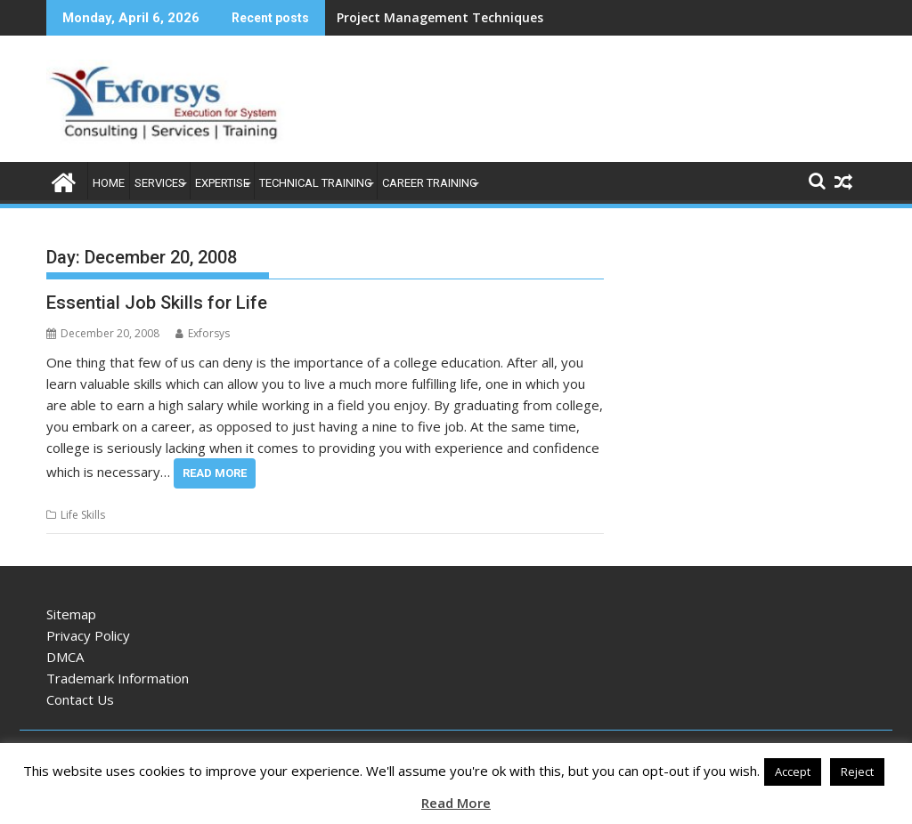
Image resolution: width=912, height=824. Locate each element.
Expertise (222, 183)
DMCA (65, 657)
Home (109, 183)
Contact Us (80, 699)
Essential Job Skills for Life (156, 302)
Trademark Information (117, 678)
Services (159, 183)
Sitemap (71, 614)
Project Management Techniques (440, 17)
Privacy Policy (88, 635)
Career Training (429, 183)
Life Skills (83, 514)
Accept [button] (792, 771)
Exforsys (202, 333)
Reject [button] (857, 771)
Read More (215, 473)
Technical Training (315, 183)
